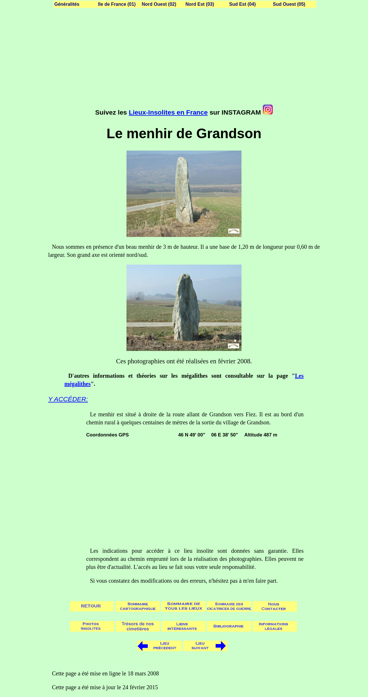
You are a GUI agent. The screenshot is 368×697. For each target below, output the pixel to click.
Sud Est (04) (242, 4)
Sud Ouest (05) (289, 4)
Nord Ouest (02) (159, 4)
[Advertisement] (184, 57)
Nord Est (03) (199, 4)
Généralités (66, 4)
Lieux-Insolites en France (168, 112)
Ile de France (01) (117, 4)
